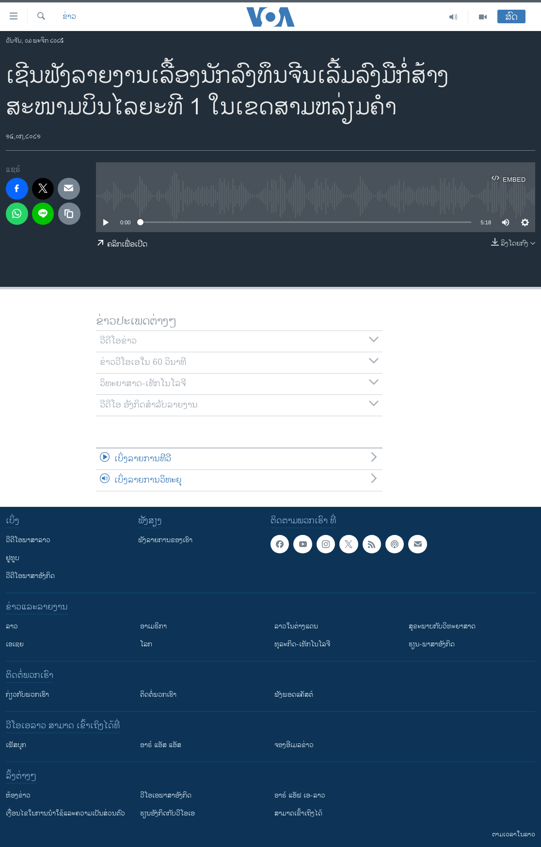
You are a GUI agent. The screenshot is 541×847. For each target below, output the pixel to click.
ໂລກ (146, 644)
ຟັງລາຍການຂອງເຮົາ (165, 540)
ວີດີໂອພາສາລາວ (28, 540)
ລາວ (12, 626)
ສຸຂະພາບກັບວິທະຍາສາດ (442, 626)
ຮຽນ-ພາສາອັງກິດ (432, 644)
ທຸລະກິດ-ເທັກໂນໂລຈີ (302, 644)
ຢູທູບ (12, 558)
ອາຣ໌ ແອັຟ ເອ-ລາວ (299, 795)
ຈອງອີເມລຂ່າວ (294, 745)
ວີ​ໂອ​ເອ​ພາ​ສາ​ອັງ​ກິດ (165, 795)
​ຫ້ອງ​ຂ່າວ (18, 795)
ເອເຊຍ (15, 644)
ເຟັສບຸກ (16, 745)
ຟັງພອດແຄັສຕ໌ (293, 695)
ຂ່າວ (69, 17)
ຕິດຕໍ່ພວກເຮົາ (158, 695)
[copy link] (69, 214)
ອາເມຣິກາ (153, 626)
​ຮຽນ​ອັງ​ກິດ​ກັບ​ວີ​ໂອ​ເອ (167, 813)
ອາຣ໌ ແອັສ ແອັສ (160, 745)
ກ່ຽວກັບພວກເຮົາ (27, 695)
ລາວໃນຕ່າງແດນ (296, 626)
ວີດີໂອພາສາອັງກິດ (30, 576)
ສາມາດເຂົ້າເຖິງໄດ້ (298, 813)
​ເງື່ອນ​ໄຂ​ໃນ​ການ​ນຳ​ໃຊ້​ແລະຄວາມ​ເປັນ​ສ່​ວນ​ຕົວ (65, 813)
